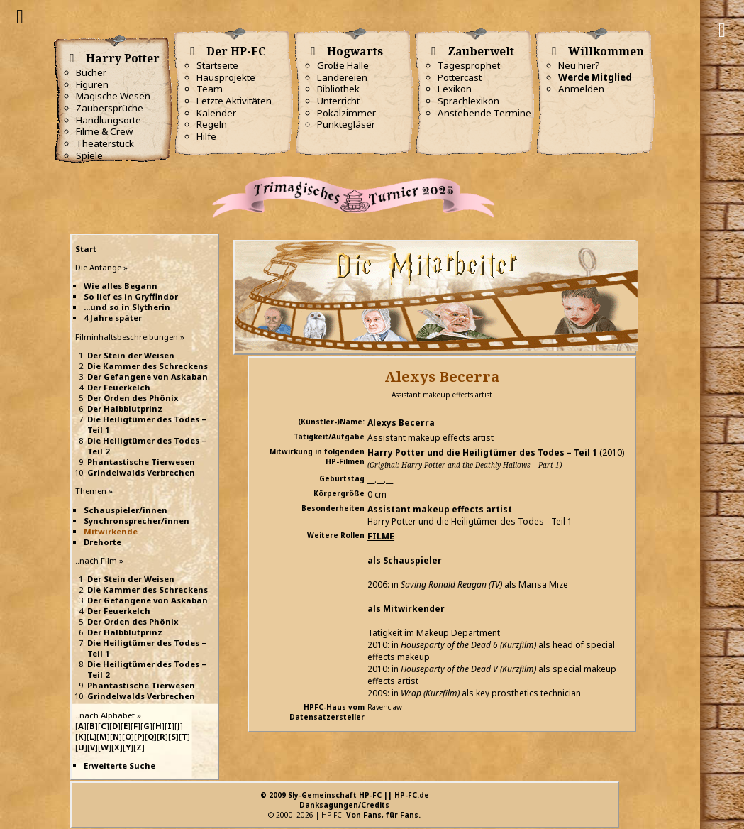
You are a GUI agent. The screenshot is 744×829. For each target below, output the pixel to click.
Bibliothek (338, 88)
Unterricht (338, 100)
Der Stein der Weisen (130, 355)
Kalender (216, 112)
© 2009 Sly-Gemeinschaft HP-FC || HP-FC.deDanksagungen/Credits (344, 800)
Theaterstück (105, 143)
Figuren (92, 84)
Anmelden (581, 88)
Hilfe (206, 136)
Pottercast (460, 77)
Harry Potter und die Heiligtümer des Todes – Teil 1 (482, 452)
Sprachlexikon (468, 100)
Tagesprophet (469, 65)
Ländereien (342, 77)
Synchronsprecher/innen (136, 520)
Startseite (217, 65)
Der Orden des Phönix (133, 397)
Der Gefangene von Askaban (147, 376)
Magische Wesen (113, 95)
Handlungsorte (108, 120)
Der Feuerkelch (118, 387)
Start (85, 248)
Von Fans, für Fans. (383, 815)
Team (209, 88)
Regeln (211, 124)
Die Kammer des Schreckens (147, 366)
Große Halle (343, 65)
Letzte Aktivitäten (234, 100)
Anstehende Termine (484, 112)
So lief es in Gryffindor (131, 296)
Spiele (89, 155)
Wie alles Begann (120, 285)
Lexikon (455, 88)
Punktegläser (346, 124)
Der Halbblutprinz (124, 408)
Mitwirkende (111, 531)
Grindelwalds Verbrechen (141, 472)
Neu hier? (579, 65)
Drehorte (102, 542)
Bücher (91, 72)
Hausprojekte (225, 77)
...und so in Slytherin (127, 307)
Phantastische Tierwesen (141, 461)
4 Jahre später (113, 317)
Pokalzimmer (346, 112)
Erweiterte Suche (119, 765)
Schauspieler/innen (125, 510)
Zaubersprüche (109, 107)
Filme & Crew (104, 131)
